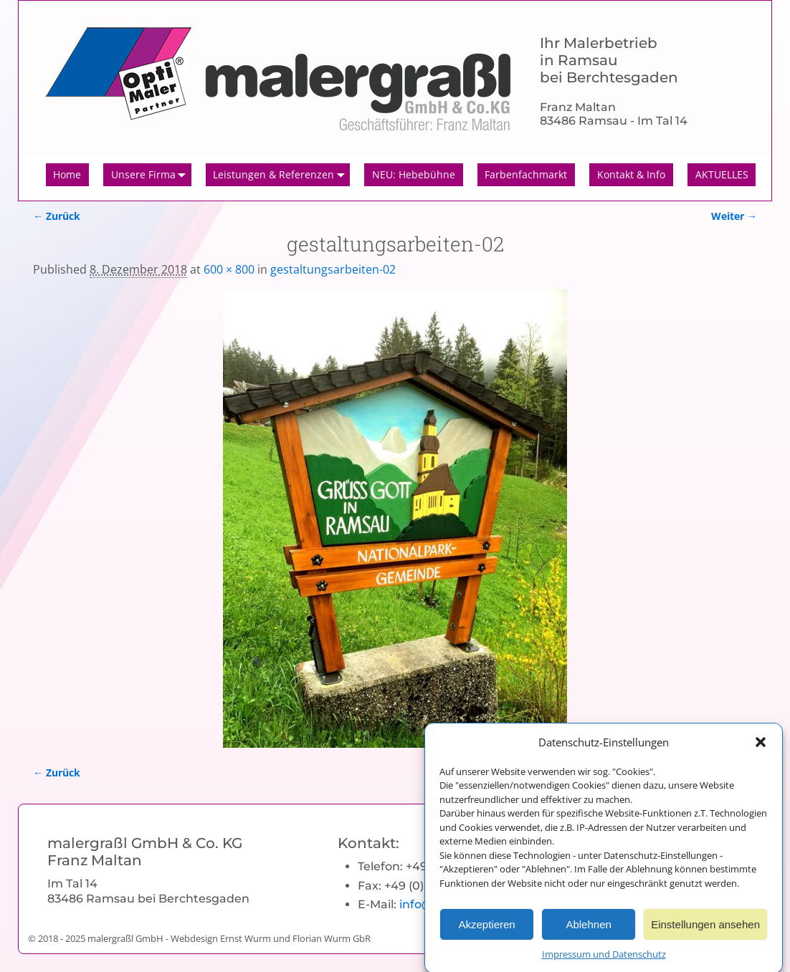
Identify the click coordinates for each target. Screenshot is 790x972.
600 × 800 (229, 269)
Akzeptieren (486, 931)
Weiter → (734, 216)
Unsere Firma (151, 174)
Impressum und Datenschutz (604, 961)
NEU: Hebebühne (413, 174)
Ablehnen (588, 931)
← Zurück (56, 216)
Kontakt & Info (631, 174)
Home (67, 174)
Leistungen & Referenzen (281, 174)
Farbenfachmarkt (526, 174)
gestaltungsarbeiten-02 (333, 269)
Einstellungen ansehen (705, 931)
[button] (760, 749)
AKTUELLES (721, 174)
